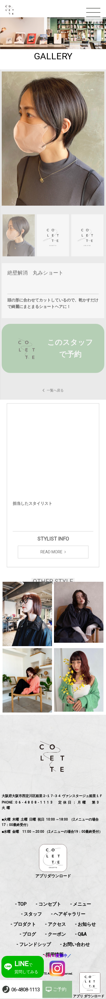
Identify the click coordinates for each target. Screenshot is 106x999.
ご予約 (59, 989)
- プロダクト (23, 924)
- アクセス (55, 924)
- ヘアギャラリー (68, 914)
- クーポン (55, 934)
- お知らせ (85, 924)
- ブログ (28, 934)
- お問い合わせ (75, 944)
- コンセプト (48, 904)
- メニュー (80, 904)
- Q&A (80, 934)
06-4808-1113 (25, 989)
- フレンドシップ (33, 944)
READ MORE (51, 557)
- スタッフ (31, 914)
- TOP (21, 904)
